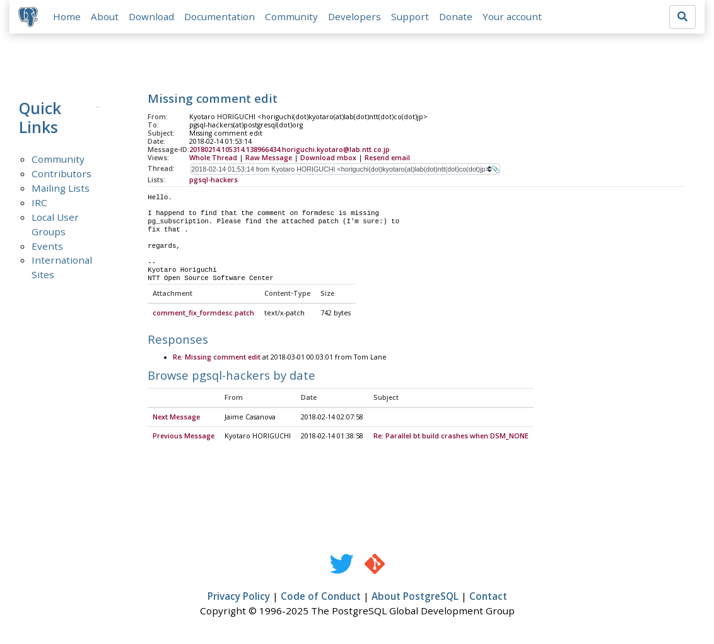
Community (292, 17)
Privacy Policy (239, 597)
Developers (355, 17)
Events (47, 246)
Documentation (220, 17)
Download (152, 17)
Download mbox (328, 158)
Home (68, 17)
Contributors (61, 174)
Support (411, 17)
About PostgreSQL (415, 597)
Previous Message (183, 437)
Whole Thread (213, 158)
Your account (513, 17)
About (106, 17)
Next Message (176, 418)
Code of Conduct (321, 597)
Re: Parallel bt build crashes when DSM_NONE (451, 437)
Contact (488, 597)
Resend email (387, 158)
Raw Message (268, 158)
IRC (39, 203)
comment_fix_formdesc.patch (203, 314)
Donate (457, 17)
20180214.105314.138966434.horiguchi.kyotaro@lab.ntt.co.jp (289, 150)
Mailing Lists (61, 188)
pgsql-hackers (213, 180)
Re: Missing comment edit (216, 358)
